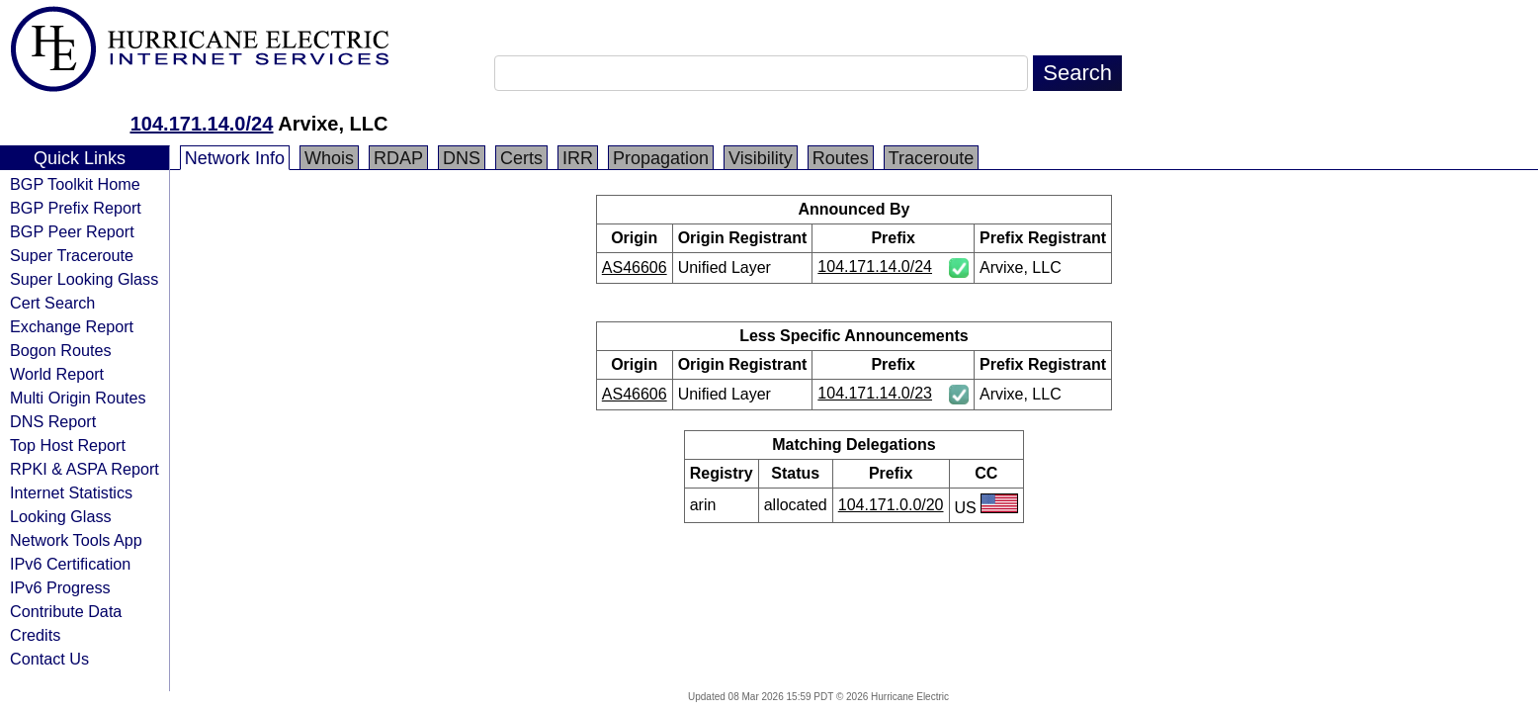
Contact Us (49, 659)
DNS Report (53, 421)
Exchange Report (71, 326)
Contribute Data (66, 611)
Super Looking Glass (84, 279)
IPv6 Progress (60, 587)
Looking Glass (61, 516)
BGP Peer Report (72, 231)
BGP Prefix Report (75, 208)
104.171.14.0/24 (202, 123)
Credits (35, 635)
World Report (57, 374)
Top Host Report (68, 445)
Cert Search (52, 303)
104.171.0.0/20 (891, 504)
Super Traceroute (71, 255)
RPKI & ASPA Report (84, 469)
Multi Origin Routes (78, 397)
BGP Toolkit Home (75, 184)
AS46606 (634, 267)
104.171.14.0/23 (874, 393)
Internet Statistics (71, 492)
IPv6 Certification (70, 564)
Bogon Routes (61, 350)
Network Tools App (76, 540)
